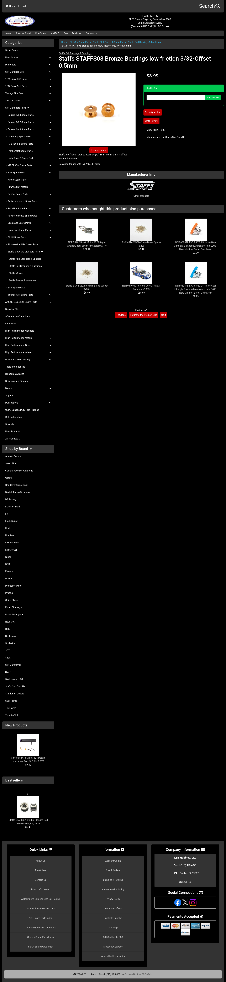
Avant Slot (10, 463)
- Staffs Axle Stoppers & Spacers (23, 258)
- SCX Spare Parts (15, 287)
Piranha (9, 571)
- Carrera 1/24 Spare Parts (28, 115)
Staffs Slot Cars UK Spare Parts (109, 42)
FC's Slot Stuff (12, 506)
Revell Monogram (14, 614)
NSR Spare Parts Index (40, 918)
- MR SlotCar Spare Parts (28, 165)
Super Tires (11, 700)
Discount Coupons (113, 946)
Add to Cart (213, 97)
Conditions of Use (113, 908)
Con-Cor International (16, 485)
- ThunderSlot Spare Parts (28, 294)
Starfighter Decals (14, 693)
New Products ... (13, 431)
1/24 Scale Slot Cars (28, 79)
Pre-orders (28, 64)
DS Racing (10, 499)
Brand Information (40, 889)
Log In (22, 6)
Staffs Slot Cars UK (15, 686)
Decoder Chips (13, 309)
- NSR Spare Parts (28, 172)
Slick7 (8, 657)
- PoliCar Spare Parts (28, 194)
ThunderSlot (11, 715)
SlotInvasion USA (14, 679)
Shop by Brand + (18, 449)
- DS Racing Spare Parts (28, 136)
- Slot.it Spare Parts (28, 237)
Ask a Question (153, 112)
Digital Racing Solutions (17, 492)
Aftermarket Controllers (17, 316)
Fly (6, 513)
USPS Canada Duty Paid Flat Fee (22, 410)
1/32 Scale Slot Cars (28, 86)
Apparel (9, 395)
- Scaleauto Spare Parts (28, 223)
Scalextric (10, 643)
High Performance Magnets (19, 330)
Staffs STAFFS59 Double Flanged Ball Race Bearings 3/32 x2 (28, 810)
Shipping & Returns (113, 880)
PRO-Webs (147, 974)
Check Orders (113, 870)
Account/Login (113, 860)
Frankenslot (11, 521)
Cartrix (8, 477)
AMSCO (55, 33)
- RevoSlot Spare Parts (28, 208)
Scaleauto (10, 636)
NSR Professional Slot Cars (40, 908)
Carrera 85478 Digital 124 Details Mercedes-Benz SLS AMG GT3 (28, 748)
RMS (7, 629)
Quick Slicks (11, 600)
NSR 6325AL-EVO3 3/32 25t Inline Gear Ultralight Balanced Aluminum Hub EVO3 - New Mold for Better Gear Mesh (195, 246)
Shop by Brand (23, 33)
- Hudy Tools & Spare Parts (19, 158)
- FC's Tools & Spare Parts (28, 143)
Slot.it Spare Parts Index (40, 946)
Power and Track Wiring (28, 359)
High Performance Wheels (28, 352)
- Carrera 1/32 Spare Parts (28, 122)
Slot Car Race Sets (28, 71)
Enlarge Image (98, 150)
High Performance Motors (28, 338)
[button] (209, 6)
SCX (7, 650)
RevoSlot (10, 621)
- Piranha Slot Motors (16, 187)
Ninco (8, 557)
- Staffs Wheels (14, 273)
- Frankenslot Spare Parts (19, 151)
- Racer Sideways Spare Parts (28, 215)
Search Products (72, 33)
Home (10, 6)
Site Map (113, 927)
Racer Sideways (13, 607)
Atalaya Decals (13, 456)
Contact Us (92, 33)
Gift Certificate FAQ (113, 937)
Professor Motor (13, 585)
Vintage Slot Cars (28, 93)
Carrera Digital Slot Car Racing (40, 927)
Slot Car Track (28, 100)
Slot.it (8, 672)
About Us (40, 860)
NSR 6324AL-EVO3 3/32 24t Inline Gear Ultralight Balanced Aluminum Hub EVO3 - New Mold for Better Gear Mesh (195, 289)
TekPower (10, 708)
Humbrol (9, 535)
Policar (8, 578)
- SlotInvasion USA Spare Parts (21, 244)
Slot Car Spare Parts (80, 42)
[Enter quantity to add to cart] (176, 97)
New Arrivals (28, 57)
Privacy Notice (112, 899)
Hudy (8, 528)
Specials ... (11, 424)
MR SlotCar (11, 549)
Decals (28, 388)
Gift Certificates (13, 417)
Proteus (9, 593)
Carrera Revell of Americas (19, 470)
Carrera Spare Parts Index (40, 937)
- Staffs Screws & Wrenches (20, 280)
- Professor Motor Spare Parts (21, 201)
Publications (28, 402)
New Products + (18, 725)
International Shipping (113, 889)
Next (163, 315)
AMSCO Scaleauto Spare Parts (28, 302)
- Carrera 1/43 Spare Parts (28, 129)
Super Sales (11, 50)
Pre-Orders (41, 33)
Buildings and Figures (16, 381)
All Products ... (12, 438)
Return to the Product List (143, 315)
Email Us (185, 882)
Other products (141, 195)
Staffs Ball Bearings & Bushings (144, 42)
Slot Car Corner (13, 664)
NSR (7, 564)
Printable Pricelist (113, 918)
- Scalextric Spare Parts (28, 230)
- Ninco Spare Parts (16, 179)
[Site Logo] (39, 19)
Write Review (151, 120)
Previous (121, 315)
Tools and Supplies (15, 366)
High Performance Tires (28, 345)
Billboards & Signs (14, 374)
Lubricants (10, 323)
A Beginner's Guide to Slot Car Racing (40, 899)
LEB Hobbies (12, 542)
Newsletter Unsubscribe (113, 956)
